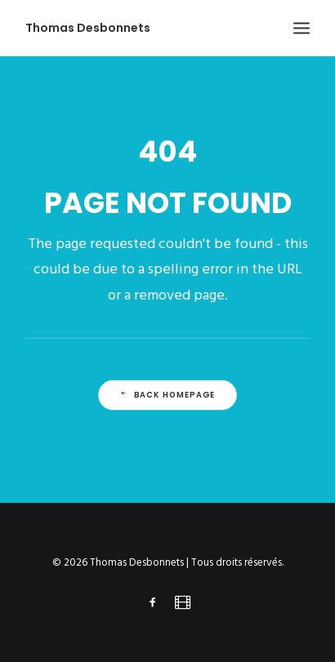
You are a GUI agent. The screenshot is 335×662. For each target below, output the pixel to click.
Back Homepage (167, 395)
